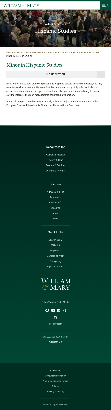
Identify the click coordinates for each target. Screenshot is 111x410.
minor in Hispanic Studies (40, 87)
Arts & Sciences (55, 24)
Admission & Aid (55, 192)
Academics (55, 197)
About (55, 213)
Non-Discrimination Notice (55, 381)
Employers (55, 250)
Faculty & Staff (55, 160)
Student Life (55, 202)
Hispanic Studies (55, 31)
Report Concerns (56, 266)
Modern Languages (36, 52)
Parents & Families (55, 165)
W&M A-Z (56, 245)
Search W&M (56, 239)
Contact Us (55, 341)
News (56, 218)
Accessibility (55, 370)
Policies (55, 386)
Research (55, 208)
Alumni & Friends (55, 170)
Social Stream (55, 324)
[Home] (21, 5)
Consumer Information (55, 376)
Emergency (56, 261)
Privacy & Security (55, 391)
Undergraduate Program (85, 52)
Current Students (55, 154)
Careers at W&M (55, 256)
